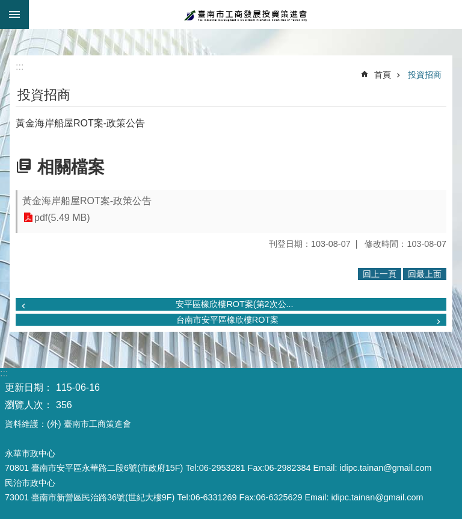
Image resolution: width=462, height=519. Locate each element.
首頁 (382, 74)
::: (9, 33)
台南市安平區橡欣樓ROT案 (227, 320)
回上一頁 (379, 274)
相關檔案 (71, 167)
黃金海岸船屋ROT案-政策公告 (87, 201)
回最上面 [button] (425, 274)
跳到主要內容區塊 (6, 6)
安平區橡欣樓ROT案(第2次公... (234, 304)
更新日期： (29, 387)
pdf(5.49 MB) (62, 218)
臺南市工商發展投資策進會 (245, 14)
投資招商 (425, 74)
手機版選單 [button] (14, 14)
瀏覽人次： (29, 405)
